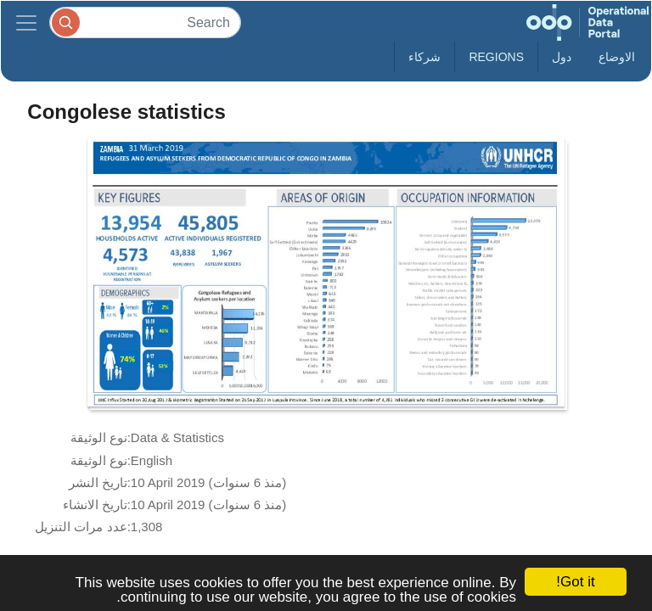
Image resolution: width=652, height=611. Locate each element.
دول (561, 57)
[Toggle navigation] (26, 22)
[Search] (145, 22)
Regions (496, 57)
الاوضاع (617, 57)
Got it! (575, 582)
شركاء (424, 57)
